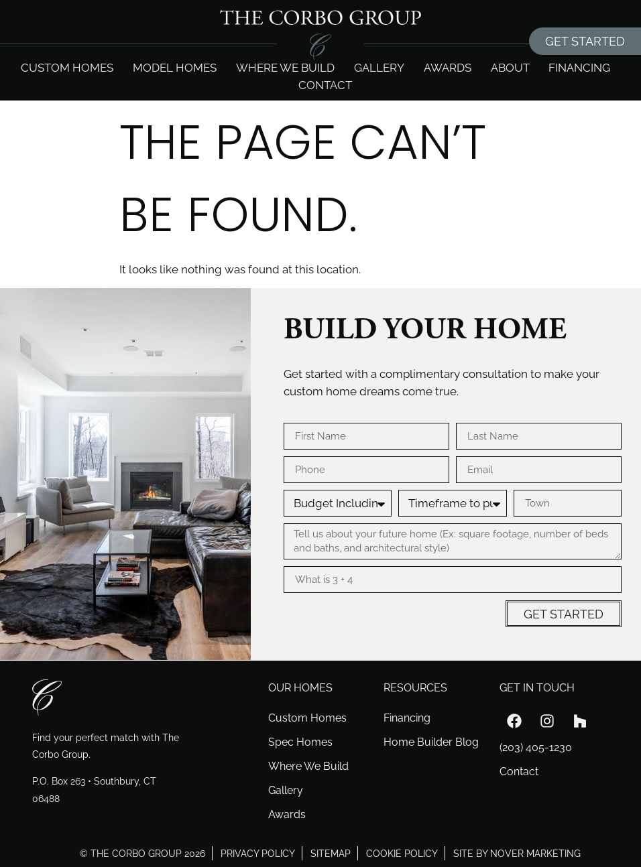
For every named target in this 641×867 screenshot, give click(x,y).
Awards (447, 67)
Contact (325, 85)
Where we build (285, 67)
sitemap (330, 853)
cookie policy (402, 853)
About (510, 67)
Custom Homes (67, 67)
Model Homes (175, 67)
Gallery (379, 67)
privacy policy (258, 853)
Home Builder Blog (431, 742)
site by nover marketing (517, 853)
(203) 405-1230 (536, 747)
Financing (579, 67)
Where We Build (308, 766)
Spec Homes (300, 742)
